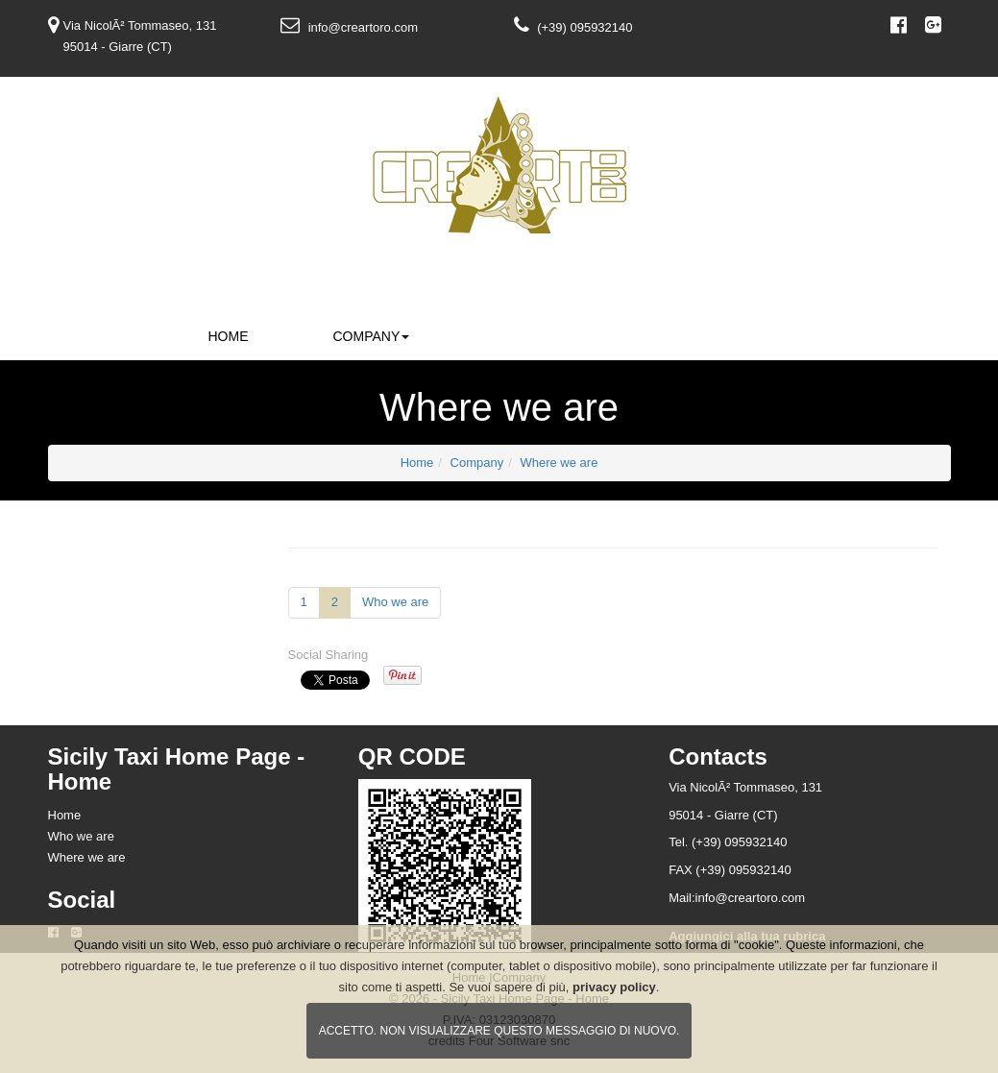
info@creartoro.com (363, 27)
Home (228, 336)
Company (371, 336)
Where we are (558, 462)
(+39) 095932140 (584, 27)
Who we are (395, 602)
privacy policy (614, 987)
